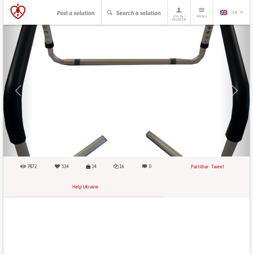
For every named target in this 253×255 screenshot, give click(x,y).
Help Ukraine (85, 186)
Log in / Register (179, 14)
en (231, 12)
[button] (18, 90)
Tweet (217, 166)
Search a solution (133, 13)
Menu (201, 12)
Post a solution (76, 13)
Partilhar (200, 166)
